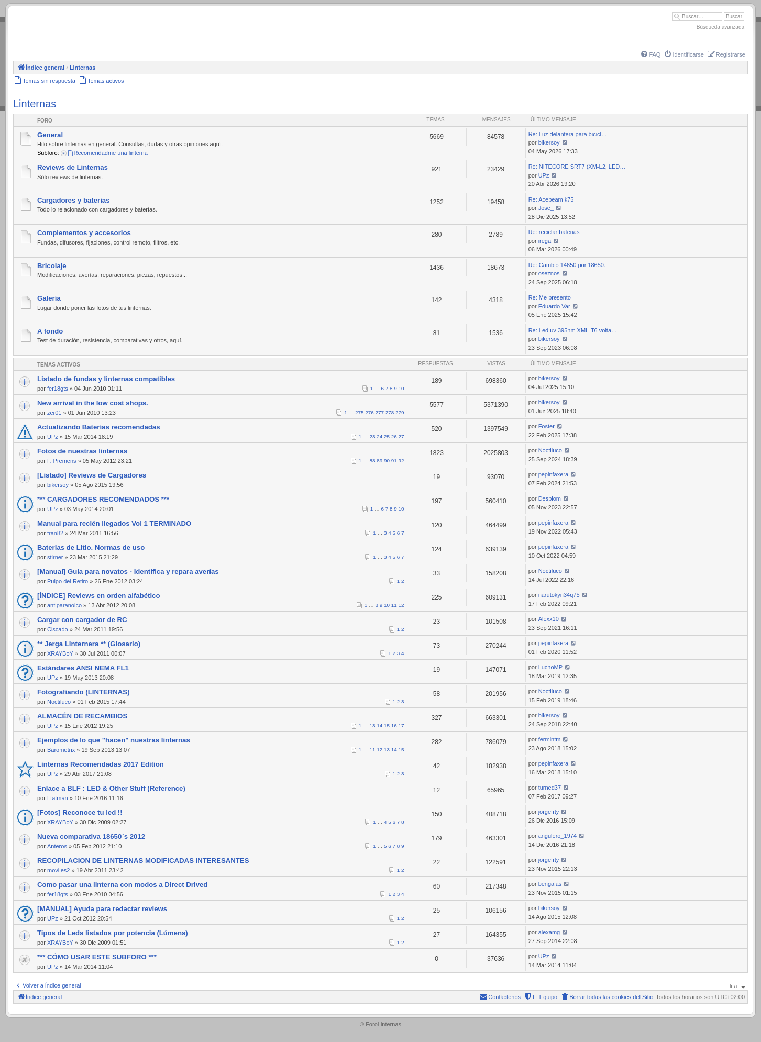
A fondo (50, 331)
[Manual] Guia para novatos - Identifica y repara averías (128, 571)
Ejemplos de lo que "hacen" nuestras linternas (113, 740)
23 (373, 436)
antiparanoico (64, 605)
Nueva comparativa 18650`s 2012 (91, 836)
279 (399, 412)
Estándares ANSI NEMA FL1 (83, 668)
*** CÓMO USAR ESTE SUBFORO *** (97, 957)
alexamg (549, 932)
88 (373, 460)
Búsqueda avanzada (720, 27)
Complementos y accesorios (84, 233)
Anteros (57, 846)
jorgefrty (548, 811)
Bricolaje (52, 266)
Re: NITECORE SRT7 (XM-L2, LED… (577, 166)
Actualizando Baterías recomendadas (98, 427)
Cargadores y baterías (73, 200)
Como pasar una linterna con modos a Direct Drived (122, 885)
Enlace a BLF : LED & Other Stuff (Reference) (111, 788)
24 (379, 436)
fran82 (55, 533)
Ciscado (57, 629)
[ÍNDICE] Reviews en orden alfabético (98, 596)
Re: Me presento (549, 297)
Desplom (549, 498)
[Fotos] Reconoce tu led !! (80, 812)
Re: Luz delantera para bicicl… (567, 134)
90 (387, 460)
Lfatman (57, 798)
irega (544, 241)
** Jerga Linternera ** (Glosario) (88, 644)
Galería (49, 298)
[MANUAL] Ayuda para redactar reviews (102, 909)
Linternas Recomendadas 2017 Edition (100, 764)
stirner (55, 557)
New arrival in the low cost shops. (92, 403)
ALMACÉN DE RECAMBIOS (82, 716)
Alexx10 (548, 619)
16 (394, 725)
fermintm (549, 739)
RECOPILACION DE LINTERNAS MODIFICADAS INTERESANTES (143, 860)
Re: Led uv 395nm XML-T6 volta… (572, 330)
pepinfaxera (553, 474)
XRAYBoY (60, 653)
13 (373, 725)
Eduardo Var (554, 306)
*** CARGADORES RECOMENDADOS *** (103, 499)
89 (379, 460)
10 (401, 388)
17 (401, 725)
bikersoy (549, 142)
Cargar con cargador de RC (82, 620)
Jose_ (546, 208)
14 (379, 725)
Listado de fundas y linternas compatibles (106, 379)
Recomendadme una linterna (107, 153)
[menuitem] (649, 54)
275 (359, 412)
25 (387, 436)
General (50, 135)
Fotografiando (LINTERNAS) (83, 692)
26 (394, 436)
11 (394, 605)
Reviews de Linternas (72, 167)
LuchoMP (550, 667)
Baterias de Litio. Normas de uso (91, 547)
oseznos (549, 273)
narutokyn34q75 (559, 595)
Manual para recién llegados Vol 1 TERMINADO (114, 523)
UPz (543, 175)
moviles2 (58, 870)
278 (389, 412)
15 (387, 725)
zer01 (54, 412)
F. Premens (61, 461)
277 (380, 412)
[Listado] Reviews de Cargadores (91, 475)
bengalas (550, 884)
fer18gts (57, 388)
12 (401, 605)
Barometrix (61, 750)
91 (394, 460)
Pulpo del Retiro (67, 581)
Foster (546, 426)
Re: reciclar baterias (554, 232)
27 (401, 436)
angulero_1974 (557, 836)
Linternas (34, 103)
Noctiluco (550, 450)
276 (369, 412)
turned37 (549, 787)
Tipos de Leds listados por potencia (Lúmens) (112, 933)
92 (401, 460)
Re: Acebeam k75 (551, 199)
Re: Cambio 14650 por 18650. (566, 265)
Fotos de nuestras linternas (82, 451)
